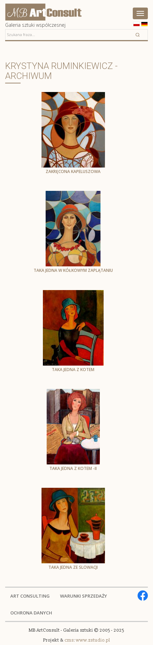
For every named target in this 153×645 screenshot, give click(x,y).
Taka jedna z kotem (73, 369)
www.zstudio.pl (93, 640)
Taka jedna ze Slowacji (73, 567)
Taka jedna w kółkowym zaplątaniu (73, 270)
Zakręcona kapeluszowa (73, 171)
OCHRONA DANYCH (31, 613)
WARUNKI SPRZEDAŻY (83, 596)
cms (69, 640)
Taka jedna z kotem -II (73, 468)
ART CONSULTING (30, 596)
